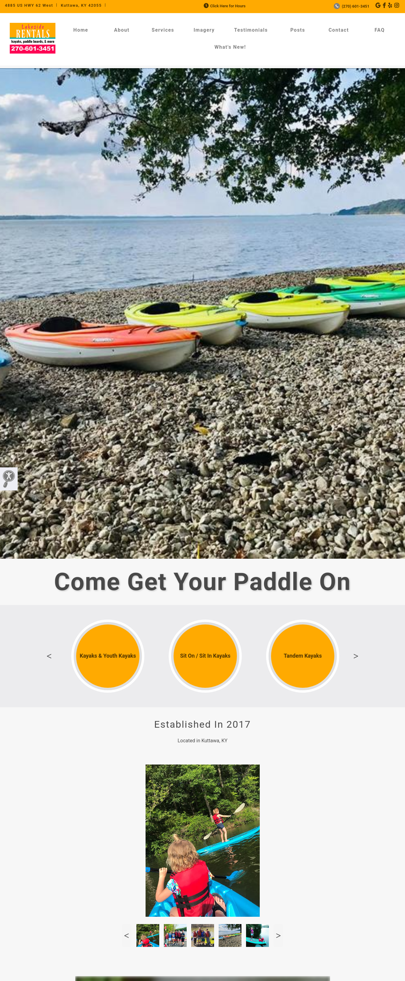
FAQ (380, 30)
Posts (297, 30)
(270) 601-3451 (351, 6)
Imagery (204, 30)
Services (163, 30)
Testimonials (251, 30)
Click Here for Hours (223, 6)
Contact (339, 30)
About (121, 30)
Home (80, 30)
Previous (49, 656)
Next (356, 656)
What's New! (230, 47)
